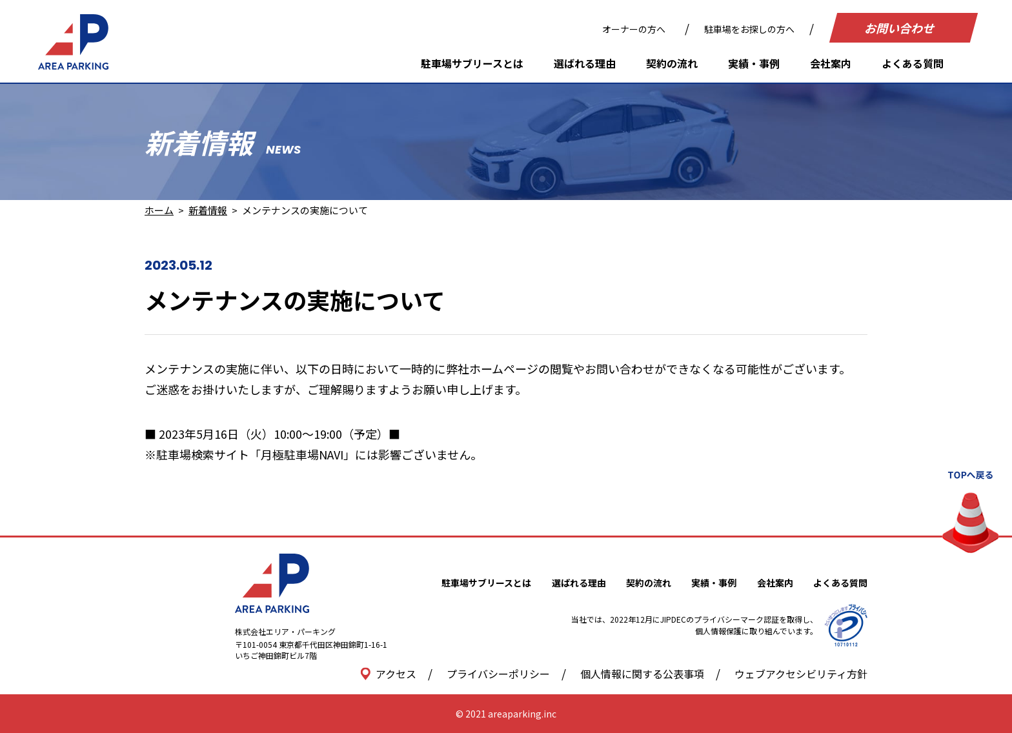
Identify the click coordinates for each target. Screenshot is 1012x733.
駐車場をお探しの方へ (749, 29)
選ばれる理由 (585, 63)
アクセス (388, 673)
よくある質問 (913, 63)
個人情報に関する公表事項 (642, 673)
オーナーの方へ (633, 29)
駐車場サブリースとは (472, 63)
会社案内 (830, 63)
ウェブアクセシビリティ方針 (800, 673)
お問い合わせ (901, 27)
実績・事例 (754, 63)
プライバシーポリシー (498, 673)
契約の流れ (672, 63)
